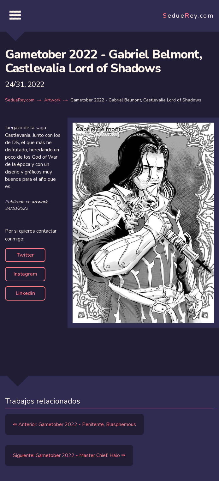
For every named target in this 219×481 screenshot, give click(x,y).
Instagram (25, 274)
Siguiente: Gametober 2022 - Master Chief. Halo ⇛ (69, 455)
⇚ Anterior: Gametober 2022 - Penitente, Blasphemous (74, 424)
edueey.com (188, 15)
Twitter (25, 255)
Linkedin (25, 293)
